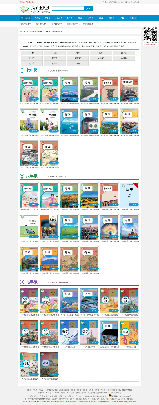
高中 (101, 53)
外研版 (97, 390)
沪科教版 (110, 390)
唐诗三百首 (49, 393)
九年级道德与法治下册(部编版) (50, 315)
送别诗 (94, 393)
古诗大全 (122, 2)
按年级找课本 (41, 24)
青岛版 (116, 390)
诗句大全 (129, 2)
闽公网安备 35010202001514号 (120, 396)
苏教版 (47, 18)
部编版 (111, 18)
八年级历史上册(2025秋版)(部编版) (110, 209)
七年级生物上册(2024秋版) (30, 135)
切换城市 (39, 31)
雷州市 (32, 58)
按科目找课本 (57, 24)
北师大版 (58, 18)
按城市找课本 (88, 24)
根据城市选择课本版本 (27, 2)
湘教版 (84, 390)
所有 (32, 53)
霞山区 (55, 63)
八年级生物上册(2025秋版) (30, 241)
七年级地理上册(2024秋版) (70, 103)
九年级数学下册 (90, 347)
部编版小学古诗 (115, 393)
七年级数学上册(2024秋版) (70, 135)
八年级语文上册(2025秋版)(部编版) (70, 273)
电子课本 (105, 2)
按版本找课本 (25, 24)
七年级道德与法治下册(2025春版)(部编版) (49, 104)
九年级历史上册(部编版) (110, 315)
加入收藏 (136, 2)
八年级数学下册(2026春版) (90, 241)
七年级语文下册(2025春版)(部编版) (50, 168)
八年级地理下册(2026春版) (90, 209)
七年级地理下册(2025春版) (90, 103)
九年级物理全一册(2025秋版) (109, 347)
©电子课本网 (32, 396)
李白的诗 (79, 393)
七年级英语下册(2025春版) (130, 135)
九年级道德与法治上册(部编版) (30, 315)
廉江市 (55, 58)
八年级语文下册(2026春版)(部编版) (90, 273)
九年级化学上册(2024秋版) (70, 315)
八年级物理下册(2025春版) (130, 241)
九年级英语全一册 (130, 347)
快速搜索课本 (113, 2)
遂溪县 (124, 58)
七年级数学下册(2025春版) (90, 135)
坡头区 (101, 58)
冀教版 (90, 18)
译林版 (103, 390)
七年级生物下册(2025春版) (50, 135)
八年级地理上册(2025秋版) (70, 209)
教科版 (69, 18)
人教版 (37, 18)
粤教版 (79, 390)
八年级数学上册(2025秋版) (70, 241)
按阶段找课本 (72, 24)
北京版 (122, 390)
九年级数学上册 (70, 347)
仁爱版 (91, 390)
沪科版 (122, 18)
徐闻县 (78, 63)
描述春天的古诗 (60, 393)
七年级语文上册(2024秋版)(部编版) (30, 168)
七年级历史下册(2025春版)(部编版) (130, 104)
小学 (55, 53)
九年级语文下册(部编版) (50, 379)
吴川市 (32, 63)
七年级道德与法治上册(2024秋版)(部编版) (29, 104)
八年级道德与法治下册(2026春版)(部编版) (49, 209)
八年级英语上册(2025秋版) (30, 273)
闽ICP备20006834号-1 (100, 396)
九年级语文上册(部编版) (30, 379)
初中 (78, 53)
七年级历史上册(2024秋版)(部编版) (110, 104)
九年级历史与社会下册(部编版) (50, 347)
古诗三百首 (70, 393)
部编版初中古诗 (103, 393)
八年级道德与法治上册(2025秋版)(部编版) (29, 209)
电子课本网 (25, 18)
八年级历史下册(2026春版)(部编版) (130, 209)
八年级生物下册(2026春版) (50, 241)
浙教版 (101, 18)
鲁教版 (80, 18)
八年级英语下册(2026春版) (50, 273)
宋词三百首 (87, 393)
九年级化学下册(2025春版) (90, 315)
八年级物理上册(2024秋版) (110, 241)
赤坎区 (124, 53)
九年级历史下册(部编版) (130, 315)
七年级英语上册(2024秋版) (110, 135)
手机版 (29, 390)
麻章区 (78, 58)
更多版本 (133, 18)
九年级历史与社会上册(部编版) (30, 347)
